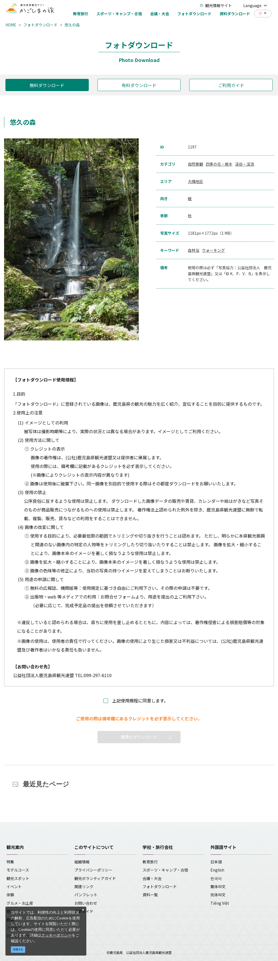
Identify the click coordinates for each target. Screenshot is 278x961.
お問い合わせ (85, 903)
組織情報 (82, 861)
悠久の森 (72, 24)
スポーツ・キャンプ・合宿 (165, 870)
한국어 (216, 878)
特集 (10, 861)
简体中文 (218, 894)
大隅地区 (195, 181)
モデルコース (18, 870)
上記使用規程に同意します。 (140, 700)
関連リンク (83, 886)
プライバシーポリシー (93, 870)
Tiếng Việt (219, 903)
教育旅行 (150, 861)
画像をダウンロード (139, 737)
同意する (18, 949)
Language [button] (255, 5)
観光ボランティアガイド (95, 878)
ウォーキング (213, 250)
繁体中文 (218, 886)
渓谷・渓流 (244, 164)
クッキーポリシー (56, 935)
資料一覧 (150, 894)
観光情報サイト (216, 5)
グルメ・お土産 (20, 903)
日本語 (216, 861)
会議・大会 (152, 878)
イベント (14, 886)
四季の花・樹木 (219, 164)
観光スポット (18, 878)
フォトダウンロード (40, 24)
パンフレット (85, 894)
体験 (10, 894)
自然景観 (195, 164)
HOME (10, 24)
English (217, 870)
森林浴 (193, 250)
